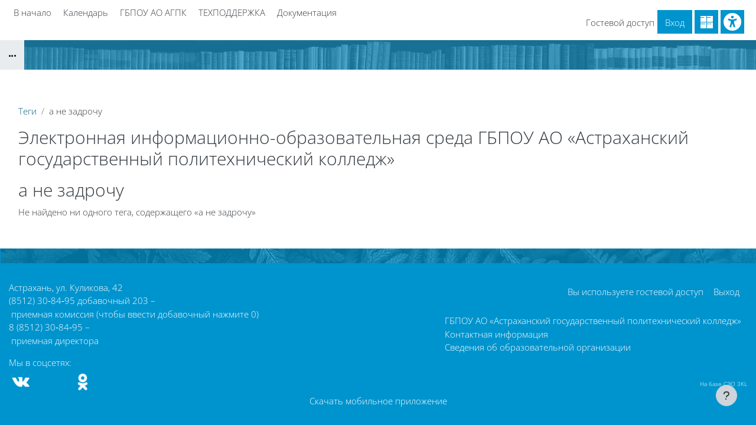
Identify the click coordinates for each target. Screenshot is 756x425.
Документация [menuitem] (307, 12)
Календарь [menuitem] (85, 12)
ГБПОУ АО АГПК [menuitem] (153, 12)
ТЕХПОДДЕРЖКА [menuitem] (231, 12)
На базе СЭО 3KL (723, 384)
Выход (726, 292)
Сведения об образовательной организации (538, 347)
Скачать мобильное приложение (378, 401)
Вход (675, 22)
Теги (27, 111)
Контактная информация (496, 334)
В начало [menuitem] (32, 12)
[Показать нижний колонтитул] (726, 395)
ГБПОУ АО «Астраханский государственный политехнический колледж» (593, 320)
